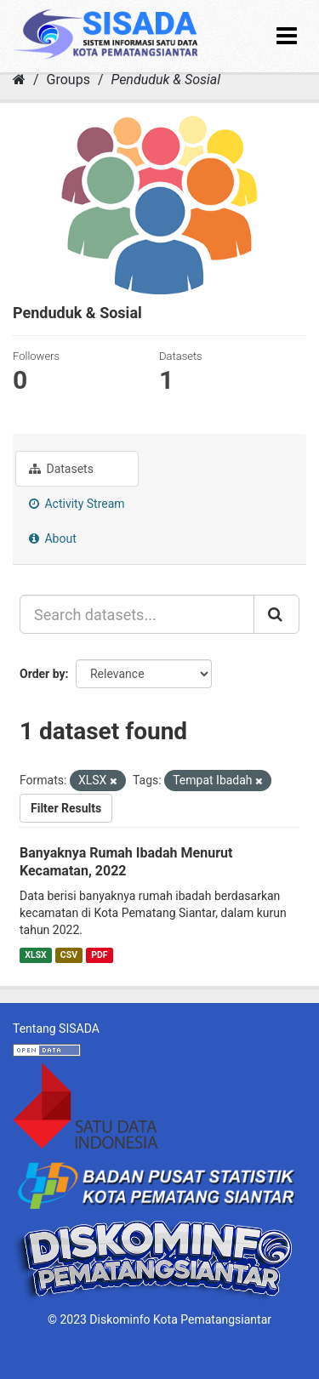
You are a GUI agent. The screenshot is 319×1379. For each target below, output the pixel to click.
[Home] (19, 79)
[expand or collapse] (286, 36)
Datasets (61, 469)
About (53, 538)
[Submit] (276, 614)
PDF (99, 954)
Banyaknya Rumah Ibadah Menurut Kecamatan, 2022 (126, 862)
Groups (68, 79)
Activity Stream (77, 503)
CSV (68, 954)
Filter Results (66, 808)
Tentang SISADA (56, 1028)
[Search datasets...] (137, 614)
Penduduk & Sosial (165, 79)
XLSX (35, 954)
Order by (43, 674)
